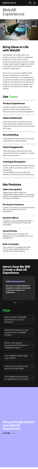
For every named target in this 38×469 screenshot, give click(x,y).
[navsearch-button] (30, 3)
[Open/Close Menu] (34, 3)
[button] (23, 302)
